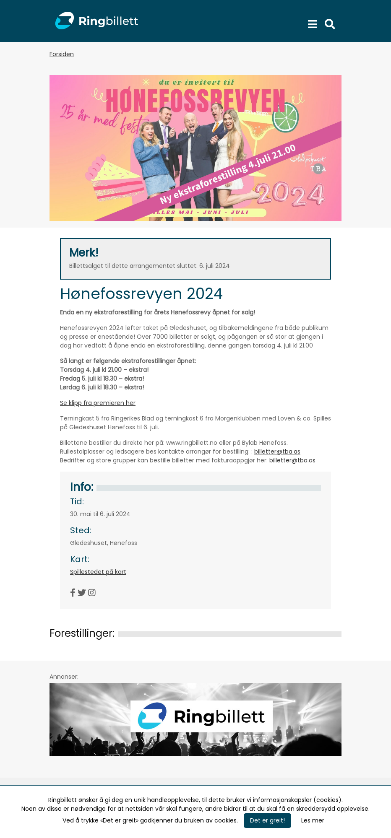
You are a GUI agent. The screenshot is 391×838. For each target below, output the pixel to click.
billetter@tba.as (277, 451)
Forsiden (62, 54)
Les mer (312, 820)
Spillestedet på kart (98, 572)
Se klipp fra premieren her (98, 403)
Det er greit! (267, 820)
